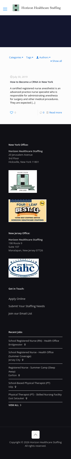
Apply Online (17, 299)
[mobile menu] (5, 9)
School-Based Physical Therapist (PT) (29, 383)
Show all (56, 61)
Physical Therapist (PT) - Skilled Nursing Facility (35, 394)
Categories (16, 57)
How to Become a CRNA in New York (31, 82)
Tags (30, 57)
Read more (55, 112)
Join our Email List (20, 313)
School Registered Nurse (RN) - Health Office (34, 340)
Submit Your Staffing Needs (27, 306)
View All (14, 405)
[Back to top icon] (36, 435)
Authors (43, 57)
